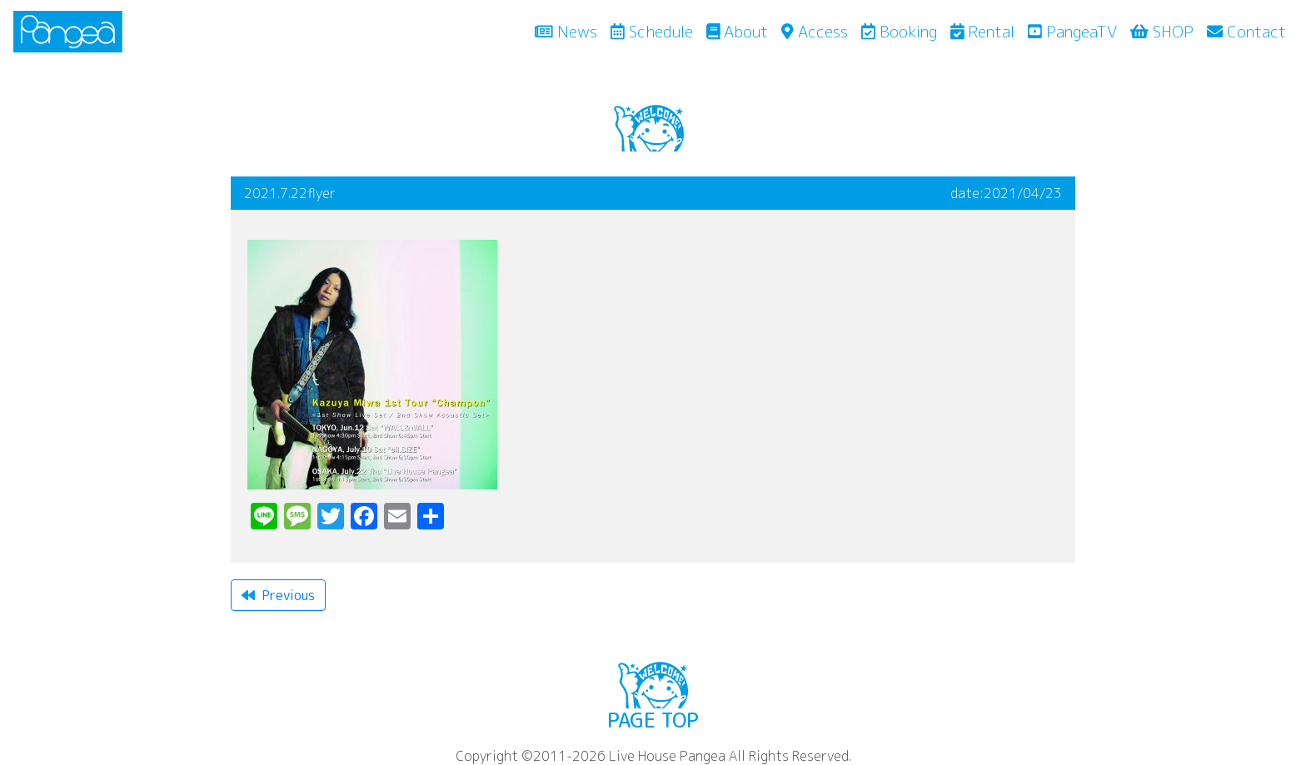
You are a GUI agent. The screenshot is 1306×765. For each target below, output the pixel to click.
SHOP (1162, 31)
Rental (982, 31)
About (737, 31)
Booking (899, 31)
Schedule (652, 31)
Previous (278, 595)
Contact (1246, 31)
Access (814, 31)
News (569, 30)
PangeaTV (1072, 31)
